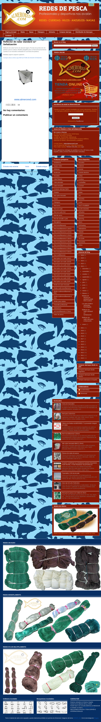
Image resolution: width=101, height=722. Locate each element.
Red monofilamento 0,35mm (71, 434)
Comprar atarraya (65, 32)
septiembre (86, 277)
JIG (79, 195)
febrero (84, 293)
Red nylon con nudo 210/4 (62, 275)
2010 (82, 358)
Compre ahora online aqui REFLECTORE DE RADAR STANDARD (22, 58)
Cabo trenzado (58, 185)
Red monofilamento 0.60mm (63, 252)
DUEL (80, 189)
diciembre (85, 268)
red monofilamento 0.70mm (62, 311)
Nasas (31, 32)
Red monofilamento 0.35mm (63, 242)
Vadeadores (57, 308)
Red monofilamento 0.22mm (63, 232)
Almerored (83, 393)
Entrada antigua (41, 166)
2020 (82, 330)
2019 (82, 333)
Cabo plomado (58, 182)
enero (84, 324)
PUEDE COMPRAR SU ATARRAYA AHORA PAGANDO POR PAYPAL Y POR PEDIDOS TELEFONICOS (79, 464)
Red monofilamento (60, 225)
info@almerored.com (71, 143)
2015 (82, 344)
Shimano (81, 215)
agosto (84, 279)
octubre (84, 274)
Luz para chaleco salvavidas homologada (87, 305)
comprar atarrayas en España (87, 380)
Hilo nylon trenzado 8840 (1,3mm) (72, 443)
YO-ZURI (81, 238)
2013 (82, 350)
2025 (82, 258)
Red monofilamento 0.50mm (63, 248)
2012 (82, 352)
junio (84, 285)
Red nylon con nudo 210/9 (62, 281)
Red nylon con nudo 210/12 (62, 258)
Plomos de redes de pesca (70, 453)
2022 (82, 266)
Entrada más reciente (10, 166)
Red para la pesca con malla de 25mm (74, 493)
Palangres (41, 32)
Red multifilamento (59, 255)
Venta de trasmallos (68, 404)
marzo (84, 290)
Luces (80, 202)
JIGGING (81, 199)
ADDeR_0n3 (77, 718)
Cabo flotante (58, 179)
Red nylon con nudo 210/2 (62, 265)
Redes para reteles (60, 301)
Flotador (56, 192)
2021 (82, 328)
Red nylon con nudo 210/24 (62, 268)
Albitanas (57, 169)
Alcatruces (57, 172)
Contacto (8, 35)
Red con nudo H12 (60, 212)
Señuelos (52, 32)
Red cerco (57, 205)
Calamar (81, 166)
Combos (81, 179)
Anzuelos (57, 176)
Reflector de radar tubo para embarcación (87, 319)
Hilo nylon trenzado (60, 195)
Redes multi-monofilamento (62, 288)
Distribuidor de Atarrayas (84, 32)
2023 (82, 263)
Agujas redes (58, 166)
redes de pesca (58, 314)
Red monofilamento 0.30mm (63, 238)
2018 (82, 336)
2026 (82, 255)
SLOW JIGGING (83, 209)
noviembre (85, 271)
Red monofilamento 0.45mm (63, 245)
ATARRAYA (57, 162)
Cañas (80, 176)
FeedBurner (80, 121)
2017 (82, 339)
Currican (81, 185)
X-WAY (80, 235)
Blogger (96, 718)
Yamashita (81, 242)
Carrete (80, 169)
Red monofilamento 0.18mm (63, 228)
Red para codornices (68, 413)
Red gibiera (57, 222)
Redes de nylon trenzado (61, 285)
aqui (82, 147)
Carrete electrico (83, 172)
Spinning (81, 219)
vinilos (80, 245)
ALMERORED (84, 390)
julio (83, 282)
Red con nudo (58, 209)
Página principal (10, 32)
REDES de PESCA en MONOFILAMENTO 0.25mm (87, 298)
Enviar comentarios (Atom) (29, 171)
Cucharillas (81, 182)
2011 (82, 355)
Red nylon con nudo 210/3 (62, 271)
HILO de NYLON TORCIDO (70, 483)
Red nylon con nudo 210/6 (62, 278)
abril (83, 288)
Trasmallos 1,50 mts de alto (70, 473)
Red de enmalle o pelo (61, 219)
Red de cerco (58, 215)
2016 (82, 341)
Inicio (27, 166)
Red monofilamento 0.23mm (63, 235)
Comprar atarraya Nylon (61, 189)
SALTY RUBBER (83, 205)
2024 (82, 261)
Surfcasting (82, 225)
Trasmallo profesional (60, 305)
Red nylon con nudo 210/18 (62, 261)
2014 (82, 347)
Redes (23, 32)
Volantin (81, 232)
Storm (80, 222)
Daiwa (80, 192)
